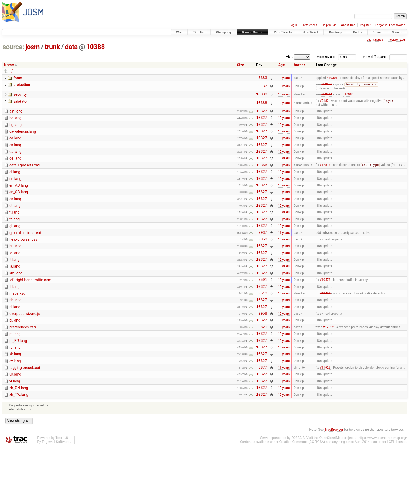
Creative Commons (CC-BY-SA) (302, 478)
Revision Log (396, 39)
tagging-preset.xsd (24, 400)
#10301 (332, 78)
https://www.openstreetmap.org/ (382, 474)
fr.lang (14, 234)
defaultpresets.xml (24, 174)
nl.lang (14, 332)
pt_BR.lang (18, 370)
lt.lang (14, 309)
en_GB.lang (18, 204)
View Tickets (283, 32)
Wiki (179, 32)
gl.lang (14, 241)
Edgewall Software (55, 478)
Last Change (375, 39)
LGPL (391, 478)
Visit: (289, 57)
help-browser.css (23, 257)
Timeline (199, 32)
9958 (262, 257)
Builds (357, 32)
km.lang (16, 294)
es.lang (15, 211)
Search (397, 32)
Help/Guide (329, 25)
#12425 (325, 317)
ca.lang (15, 143)
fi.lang (14, 226)
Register (365, 25)
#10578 (325, 302)
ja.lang (14, 287)
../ (11, 71)
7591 (262, 302)
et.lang (14, 219)
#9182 (324, 103)
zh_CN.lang (18, 422)
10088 (261, 95)
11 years (284, 249)
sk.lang (15, 385)
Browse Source (252, 32)
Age (281, 65)
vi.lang (14, 415)
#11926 (325, 400)
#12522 (328, 355)
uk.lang (15, 407)
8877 (262, 400)
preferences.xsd (22, 355)
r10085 (348, 96)
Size (240, 65)
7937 (262, 249)
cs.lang (15, 151)
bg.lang (15, 128)
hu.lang (15, 264)
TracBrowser (333, 466)
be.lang (15, 121)
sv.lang (15, 392)
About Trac (348, 25)
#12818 (325, 174)
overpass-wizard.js (24, 340)
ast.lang (16, 113)
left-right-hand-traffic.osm (30, 302)
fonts (17, 78)
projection (21, 85)
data (71, 47)
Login (293, 25)
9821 (262, 355)
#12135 (326, 86)
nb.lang (15, 324)
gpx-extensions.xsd (25, 249)
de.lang (15, 166)
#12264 (326, 96)
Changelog (223, 32)
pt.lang (15, 362)
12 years (284, 78)
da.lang (15, 158)
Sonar (377, 32)
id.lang (14, 272)
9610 (262, 317)
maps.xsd (17, 317)
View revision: (327, 57)
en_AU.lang (18, 196)
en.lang (15, 189)
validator (20, 103)
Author (299, 65)
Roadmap (335, 32)
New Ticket (310, 32)
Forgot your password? (390, 25)
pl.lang (14, 347)
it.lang (14, 279)
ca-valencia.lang (22, 136)
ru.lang (15, 377)
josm (32, 47)
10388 (95, 47)
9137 (262, 87)
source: (13, 47)
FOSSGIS (298, 474)
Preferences (309, 25)
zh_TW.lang (18, 430)
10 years (284, 87)
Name (9, 65)
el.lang (14, 181)
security (20, 95)
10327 (261, 113)
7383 (262, 78)
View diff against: (385, 57)
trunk (52, 47)
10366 (261, 174)
